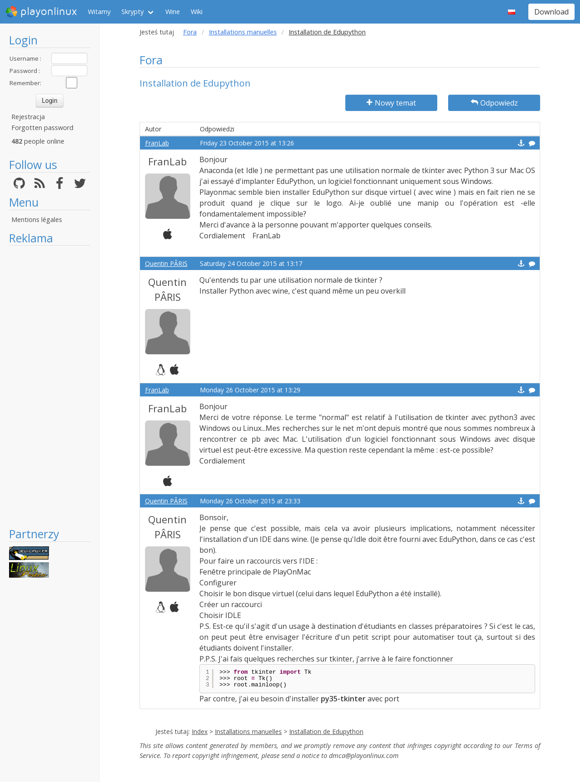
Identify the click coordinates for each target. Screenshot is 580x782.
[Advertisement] (49, 386)
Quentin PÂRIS (166, 263)
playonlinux (41, 11)
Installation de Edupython (326, 731)
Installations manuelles (243, 32)
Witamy (99, 11)
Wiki (197, 11)
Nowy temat (391, 103)
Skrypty (132, 11)
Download (551, 12)
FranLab (157, 143)
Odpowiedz (494, 103)
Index (200, 731)
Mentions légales (36, 219)
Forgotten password (42, 127)
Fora (190, 32)
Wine (172, 11)
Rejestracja (28, 116)
